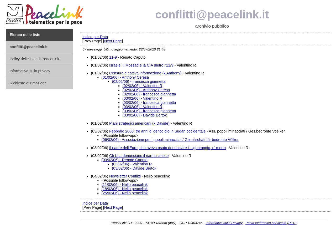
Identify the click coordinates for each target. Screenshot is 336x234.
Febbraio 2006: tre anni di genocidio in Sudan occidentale (157, 131)
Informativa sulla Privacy (224, 223)
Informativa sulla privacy (30, 71)
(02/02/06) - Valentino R (142, 86)
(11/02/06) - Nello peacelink (124, 184)
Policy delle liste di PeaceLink (34, 59)
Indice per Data (95, 37)
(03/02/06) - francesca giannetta (149, 102)
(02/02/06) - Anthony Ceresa (146, 90)
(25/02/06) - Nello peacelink (124, 193)
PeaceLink (45, 13)
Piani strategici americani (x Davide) (139, 123)
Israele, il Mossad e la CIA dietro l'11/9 (141, 65)
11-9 (113, 57)
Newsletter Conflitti (125, 176)
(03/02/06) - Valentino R (142, 98)
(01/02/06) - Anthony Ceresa (125, 77)
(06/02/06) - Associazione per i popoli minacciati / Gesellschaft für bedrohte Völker (169, 140)
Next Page (113, 41)
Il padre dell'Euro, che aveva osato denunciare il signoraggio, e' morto (167, 148)
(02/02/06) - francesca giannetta (138, 81)
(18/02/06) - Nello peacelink (124, 189)
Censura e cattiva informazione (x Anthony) (145, 73)
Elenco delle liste (25, 35)
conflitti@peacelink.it (212, 14)
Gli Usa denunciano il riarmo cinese (139, 156)
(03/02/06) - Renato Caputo (124, 160)
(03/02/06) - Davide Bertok (144, 115)
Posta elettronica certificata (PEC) (270, 223)
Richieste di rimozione (28, 83)
